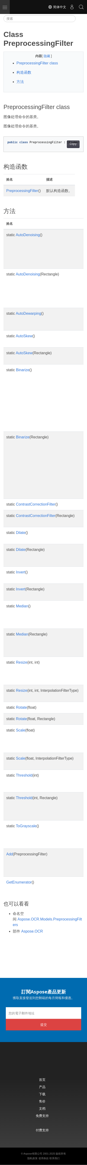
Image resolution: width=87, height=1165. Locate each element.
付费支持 (42, 1130)
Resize (21, 662)
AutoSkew (24, 336)
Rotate (21, 707)
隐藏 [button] (47, 56)
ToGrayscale (26, 826)
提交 (43, 1024)
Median (22, 606)
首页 (42, 1079)
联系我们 (54, 1158)
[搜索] (39, 18)
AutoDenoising (28, 235)
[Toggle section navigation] (79, 18)
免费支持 (42, 1115)
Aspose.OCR (32, 931)
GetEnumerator (19, 882)
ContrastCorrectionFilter (35, 504)
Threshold (24, 775)
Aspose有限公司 (32, 1153)
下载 (42, 1094)
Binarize (22, 370)
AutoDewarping (28, 313)
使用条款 (44, 1158)
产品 (42, 1087)
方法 (20, 82)
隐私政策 (32, 1158)
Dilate (21, 533)
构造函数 (23, 72)
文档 (42, 1108)
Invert (20, 572)
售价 (42, 1101)
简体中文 (57, 7)
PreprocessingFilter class (37, 63)
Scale (20, 730)
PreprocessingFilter (22, 191)
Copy (73, 144)
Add (9, 854)
